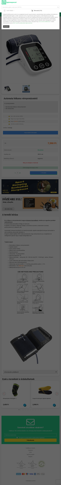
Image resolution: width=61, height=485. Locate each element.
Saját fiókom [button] (9, 11)
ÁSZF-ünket (15, 23)
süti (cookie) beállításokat (44, 21)
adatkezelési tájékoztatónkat (26, 23)
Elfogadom (6, 26)
